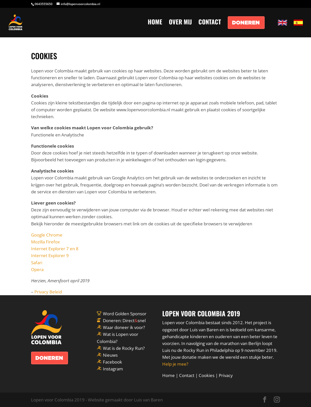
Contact (186, 375)
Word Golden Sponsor (124, 314)
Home (168, 375)
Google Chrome (46, 235)
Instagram (113, 369)
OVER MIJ (180, 23)
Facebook (112, 362)
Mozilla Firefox (45, 242)
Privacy (226, 375)
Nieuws (110, 355)
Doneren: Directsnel (124, 320)
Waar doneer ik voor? (124, 327)
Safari (36, 262)
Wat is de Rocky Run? (124, 348)
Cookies (206, 375)
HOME (155, 23)
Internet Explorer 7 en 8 (54, 249)
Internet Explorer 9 (50, 255)
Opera (37, 269)
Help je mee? (175, 364)
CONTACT (209, 23)
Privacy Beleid (48, 292)
